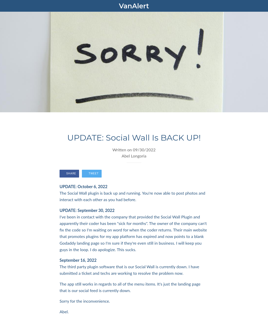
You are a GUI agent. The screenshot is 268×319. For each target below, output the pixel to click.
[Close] (7, 6)
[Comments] (204, 174)
